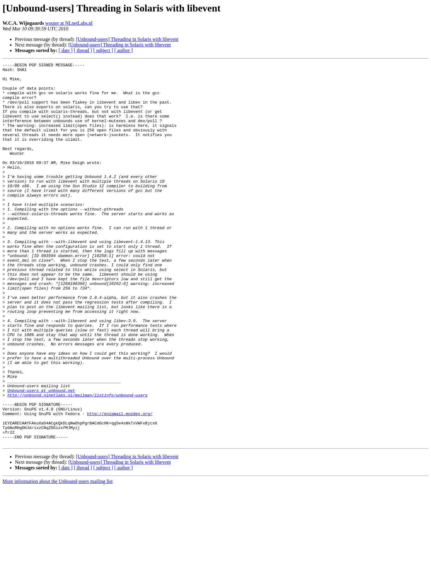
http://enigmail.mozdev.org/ (119, 484)
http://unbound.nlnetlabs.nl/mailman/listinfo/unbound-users (77, 462)
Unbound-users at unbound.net (41, 456)
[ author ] (123, 50)
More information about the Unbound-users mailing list (57, 557)
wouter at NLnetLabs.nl (68, 23)
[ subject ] (103, 50)
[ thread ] (83, 50)
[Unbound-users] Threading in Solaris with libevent (127, 39)
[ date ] (66, 50)
